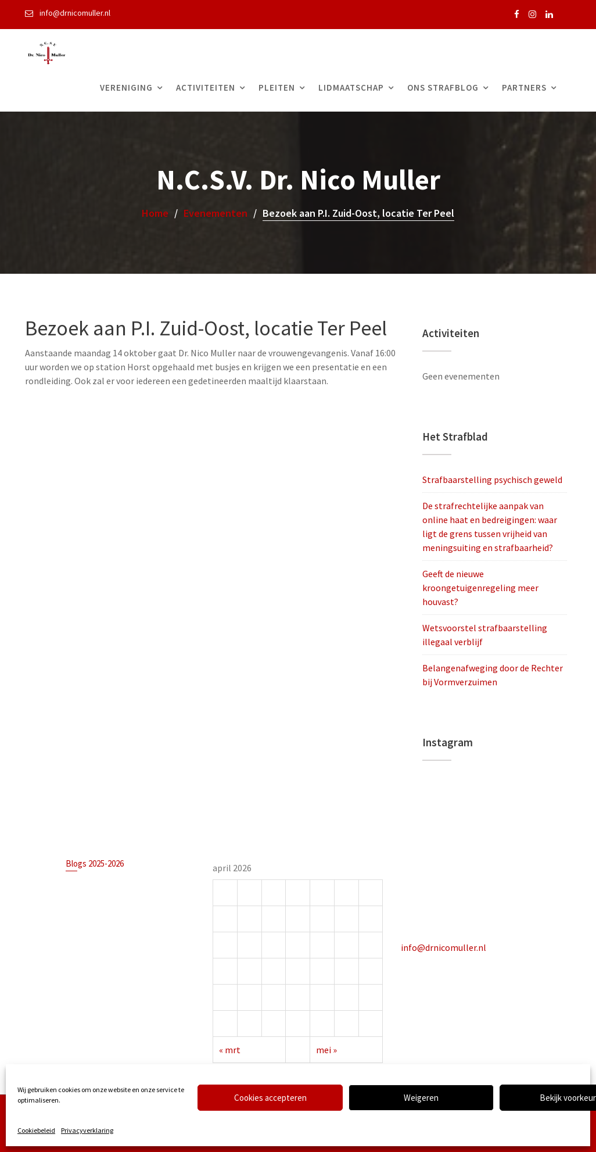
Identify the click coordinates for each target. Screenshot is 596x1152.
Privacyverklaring (87, 1130)
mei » (326, 1048)
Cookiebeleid (36, 1130)
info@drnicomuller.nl (444, 946)
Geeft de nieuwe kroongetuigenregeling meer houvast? (480, 587)
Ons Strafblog (443, 87)
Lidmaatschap (351, 87)
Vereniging (126, 87)
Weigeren (421, 1097)
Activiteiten (205, 87)
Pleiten (276, 87)
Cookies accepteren (270, 1097)
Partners (524, 87)
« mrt (231, 1048)
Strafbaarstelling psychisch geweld (492, 479)
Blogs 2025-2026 (95, 865)
